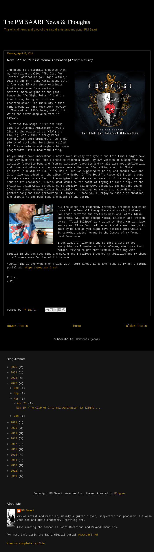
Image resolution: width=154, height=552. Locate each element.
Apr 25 (22, 403)
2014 (15, 460)
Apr (17, 398)
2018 (15, 438)
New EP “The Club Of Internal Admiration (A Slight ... (58, 407)
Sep (17, 393)
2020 (15, 428)
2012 (15, 470)
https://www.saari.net (41, 267)
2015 (15, 454)
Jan (17, 416)
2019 (15, 433)
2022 (15, 383)
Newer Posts (17, 326)
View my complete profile (26, 543)
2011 (15, 476)
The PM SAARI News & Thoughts (47, 21)
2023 (15, 378)
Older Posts (136, 326)
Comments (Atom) (88, 339)
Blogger (119, 493)
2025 (15, 367)
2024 (15, 372)
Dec (17, 388)
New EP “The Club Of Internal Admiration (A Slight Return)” (50, 60)
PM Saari (27, 510)
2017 (15, 444)
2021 (15, 422)
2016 (15, 449)
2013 (15, 465)
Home (77, 326)
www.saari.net (88, 534)
